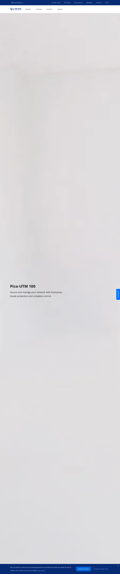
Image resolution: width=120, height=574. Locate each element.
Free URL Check (56, 2)
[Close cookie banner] (118, 566)
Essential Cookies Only (101, 569)
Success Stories (78, 2)
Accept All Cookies (83, 569)
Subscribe (99, 2)
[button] (17, 2)
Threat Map (67, 2)
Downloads (89, 2)
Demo (107, 2)
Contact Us (118, 294)
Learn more (41, 570)
